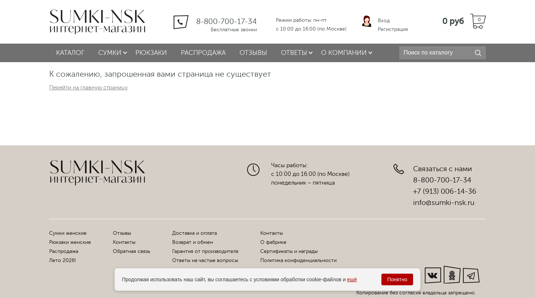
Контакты (124, 242)
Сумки (110, 52)
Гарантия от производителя (205, 251)
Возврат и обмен (192, 242)
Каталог (70, 52)
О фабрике (273, 242)
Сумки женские (68, 233)
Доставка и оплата (194, 233)
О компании (344, 52)
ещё (352, 279)
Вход (384, 20)
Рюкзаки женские (70, 242)
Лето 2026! (62, 260)
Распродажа (203, 52)
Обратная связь (131, 251)
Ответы (294, 52)
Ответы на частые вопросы (205, 260)
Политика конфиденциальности (298, 260)
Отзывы (253, 52)
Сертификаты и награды (289, 251)
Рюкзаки (151, 52)
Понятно (397, 279)
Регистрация (393, 29)
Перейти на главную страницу (88, 88)
